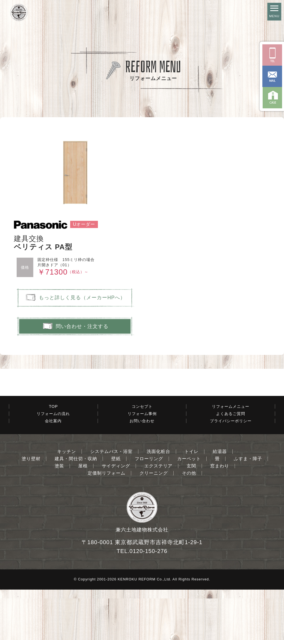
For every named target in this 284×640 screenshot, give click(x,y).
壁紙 (116, 509)
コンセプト (142, 457)
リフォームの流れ (53, 464)
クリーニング (154, 523)
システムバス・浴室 (111, 502)
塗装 (59, 516)
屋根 (83, 516)
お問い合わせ (142, 471)
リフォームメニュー (230, 457)
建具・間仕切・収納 (76, 509)
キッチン (66, 502)
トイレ (191, 502)
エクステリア (158, 516)
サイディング (116, 516)
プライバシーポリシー (231, 471)
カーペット (189, 509)
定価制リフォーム (106, 523)
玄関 (191, 516)
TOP (53, 457)
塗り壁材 (31, 509)
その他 (189, 523)
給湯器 (220, 502)
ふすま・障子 (248, 509)
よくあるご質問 (230, 464)
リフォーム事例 (142, 464)
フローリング (149, 509)
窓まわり (219, 516)
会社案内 (53, 471)
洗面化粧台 (158, 502)
